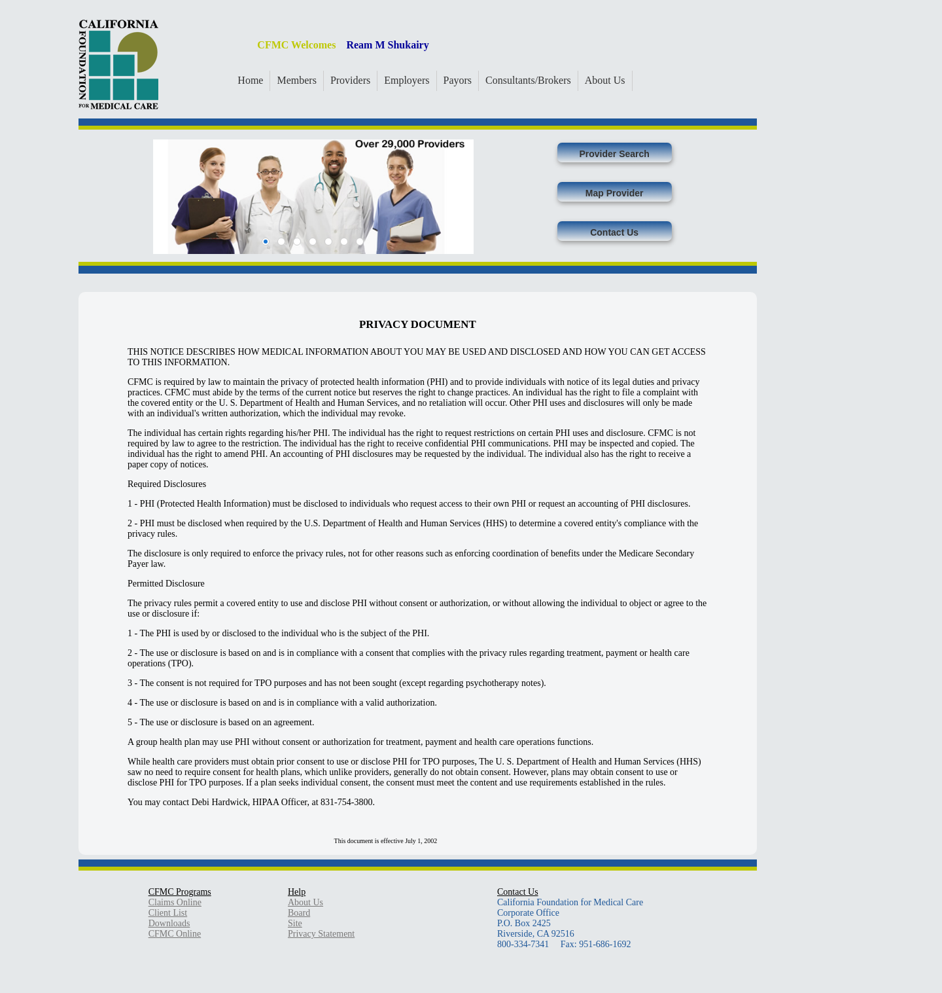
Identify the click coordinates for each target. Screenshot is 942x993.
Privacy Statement (321, 934)
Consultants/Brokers (528, 80)
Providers (350, 80)
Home (250, 80)
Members (296, 80)
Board (299, 913)
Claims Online (174, 902)
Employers (406, 80)
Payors (458, 80)
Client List (168, 913)
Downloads (169, 923)
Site (295, 923)
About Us (605, 80)
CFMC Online (174, 934)
